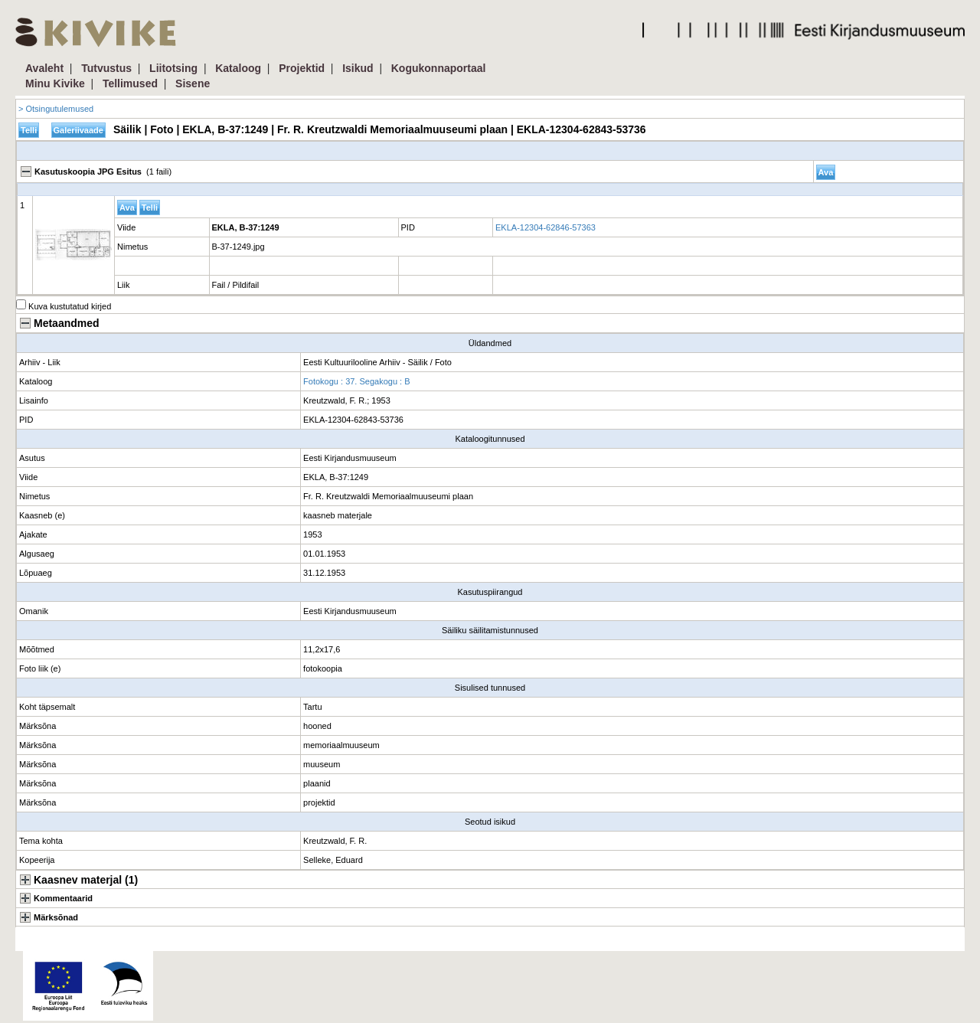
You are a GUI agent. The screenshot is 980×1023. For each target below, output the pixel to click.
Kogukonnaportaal (438, 68)
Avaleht (44, 68)
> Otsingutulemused (55, 108)
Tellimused (130, 83)
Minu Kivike (55, 83)
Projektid (302, 68)
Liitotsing (173, 68)
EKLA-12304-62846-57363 (545, 227)
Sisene (192, 83)
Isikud (357, 68)
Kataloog (238, 68)
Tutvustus (106, 68)
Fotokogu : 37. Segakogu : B (356, 381)
